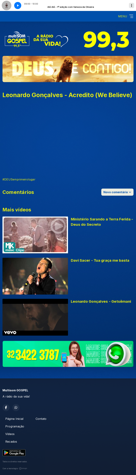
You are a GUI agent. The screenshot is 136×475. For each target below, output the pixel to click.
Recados (11, 441)
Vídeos (10, 434)
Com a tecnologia (14, 468)
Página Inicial (14, 419)
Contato (41, 419)
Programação (14, 426)
